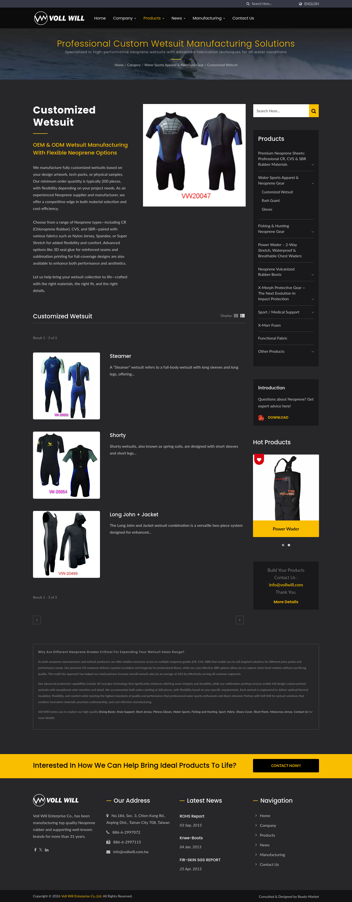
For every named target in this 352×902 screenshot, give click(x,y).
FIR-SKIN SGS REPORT (200, 859)
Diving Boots (107, 712)
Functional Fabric (272, 338)
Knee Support (125, 712)
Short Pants (261, 712)
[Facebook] (35, 849)
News (179, 18)
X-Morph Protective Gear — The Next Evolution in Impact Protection (282, 293)
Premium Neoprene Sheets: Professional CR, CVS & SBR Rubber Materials (282, 158)
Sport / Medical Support (278, 312)
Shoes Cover (244, 712)
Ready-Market (308, 895)
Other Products (271, 351)
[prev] (37, 620)
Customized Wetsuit (222, 65)
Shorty (118, 435)
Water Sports (181, 712)
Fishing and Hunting (204, 712)
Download (273, 418)
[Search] (273, 3)
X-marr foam (269, 325)
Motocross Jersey (281, 712)
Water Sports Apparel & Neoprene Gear (174, 65)
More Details (286, 602)
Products (153, 18)
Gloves (267, 209)
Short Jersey (144, 712)
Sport (222, 712)
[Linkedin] (46, 849)
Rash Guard (271, 200)
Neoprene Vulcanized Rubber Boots (276, 272)
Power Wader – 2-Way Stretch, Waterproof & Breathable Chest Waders (280, 250)
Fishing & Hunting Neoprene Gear (273, 228)
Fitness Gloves (162, 712)
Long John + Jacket (135, 514)
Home (100, 18)
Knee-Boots (191, 837)
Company (124, 18)
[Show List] (242, 315)
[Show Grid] (236, 315)
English (311, 4)
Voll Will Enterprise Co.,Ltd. (81, 895)
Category (134, 65)
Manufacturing (209, 18)
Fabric (231, 712)
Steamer (121, 356)
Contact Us (243, 18)
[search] (248, 3)
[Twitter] (41, 849)
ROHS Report (192, 815)
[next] (240, 620)
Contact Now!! (286, 765)
